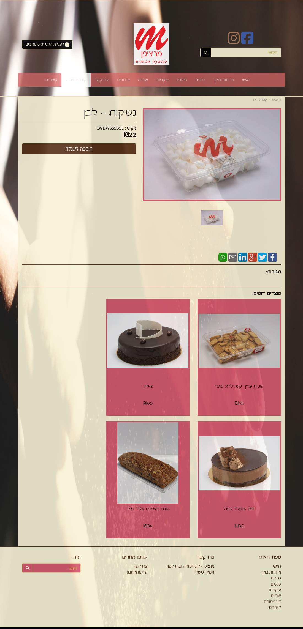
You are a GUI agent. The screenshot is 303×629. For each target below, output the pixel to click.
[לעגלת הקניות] (47, 44)
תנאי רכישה (205, 566)
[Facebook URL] (247, 41)
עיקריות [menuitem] (162, 80)
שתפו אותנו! (137, 566)
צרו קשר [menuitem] (102, 80)
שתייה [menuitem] (143, 80)
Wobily (155, 625)
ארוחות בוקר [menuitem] (223, 80)
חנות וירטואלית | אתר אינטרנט (131, 625)
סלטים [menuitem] (182, 80)
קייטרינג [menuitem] (51, 80)
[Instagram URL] (234, 41)
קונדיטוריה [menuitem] (76, 80)
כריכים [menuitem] (200, 80)
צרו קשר (140, 561)
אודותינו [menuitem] (123, 80)
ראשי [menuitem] (246, 80)
